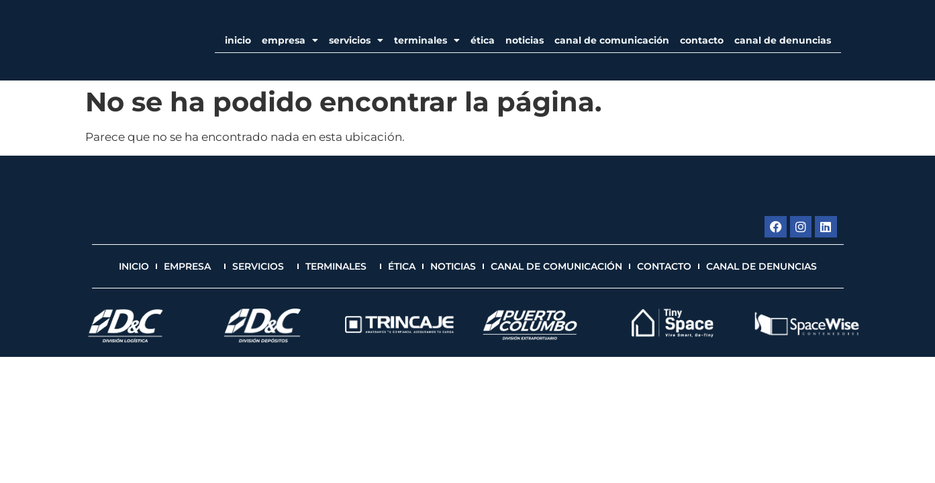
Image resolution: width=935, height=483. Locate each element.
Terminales (427, 40)
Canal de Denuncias (782, 40)
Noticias (524, 40)
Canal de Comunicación (611, 40)
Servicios (356, 40)
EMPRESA (290, 40)
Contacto (702, 40)
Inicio (238, 40)
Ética (483, 40)
